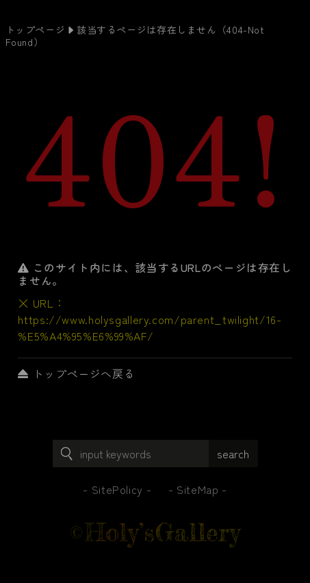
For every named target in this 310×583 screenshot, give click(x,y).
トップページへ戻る (76, 373)
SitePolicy (117, 489)
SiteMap (197, 489)
